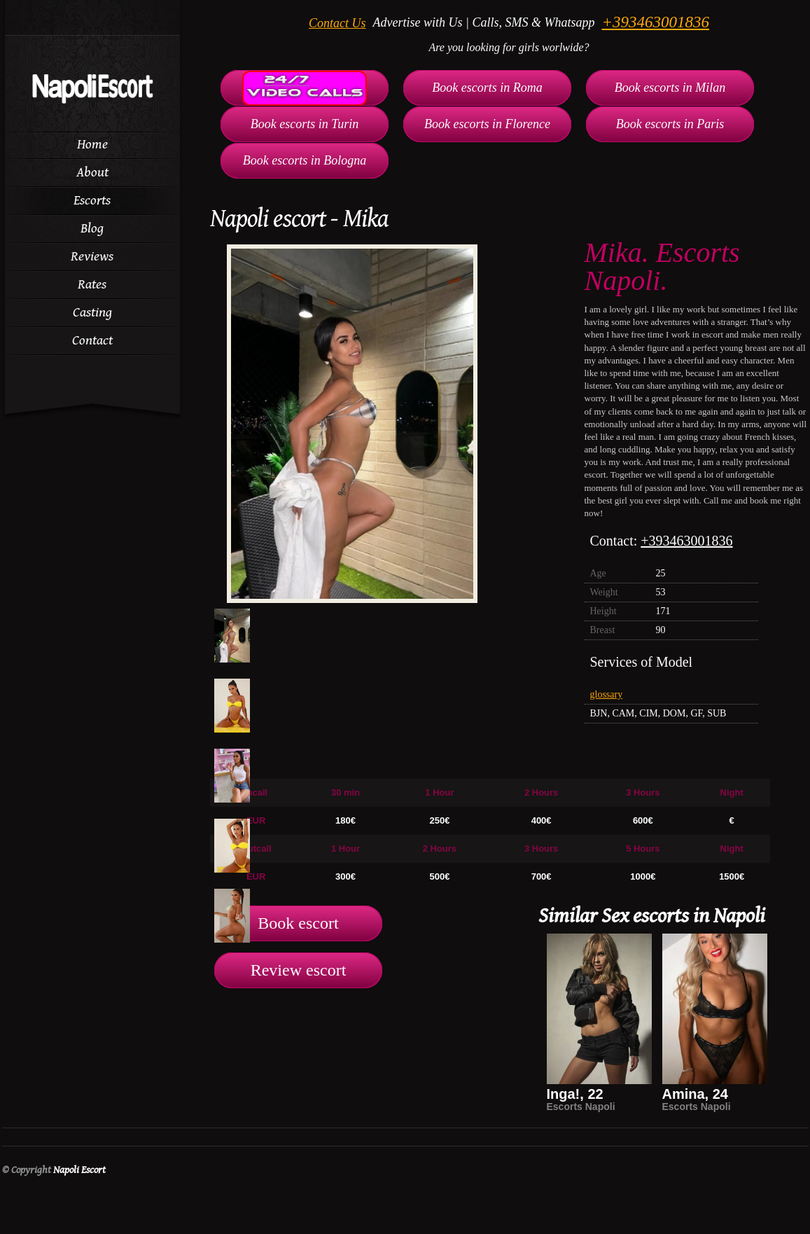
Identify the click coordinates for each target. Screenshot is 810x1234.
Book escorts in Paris (670, 124)
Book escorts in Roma (487, 88)
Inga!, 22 (575, 1094)
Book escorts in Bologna (304, 160)
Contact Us (337, 23)
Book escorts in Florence (487, 124)
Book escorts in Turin (305, 124)
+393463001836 (655, 22)
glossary (606, 694)
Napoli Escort (79, 1170)
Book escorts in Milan (670, 88)
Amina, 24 (695, 1094)
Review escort (299, 970)
